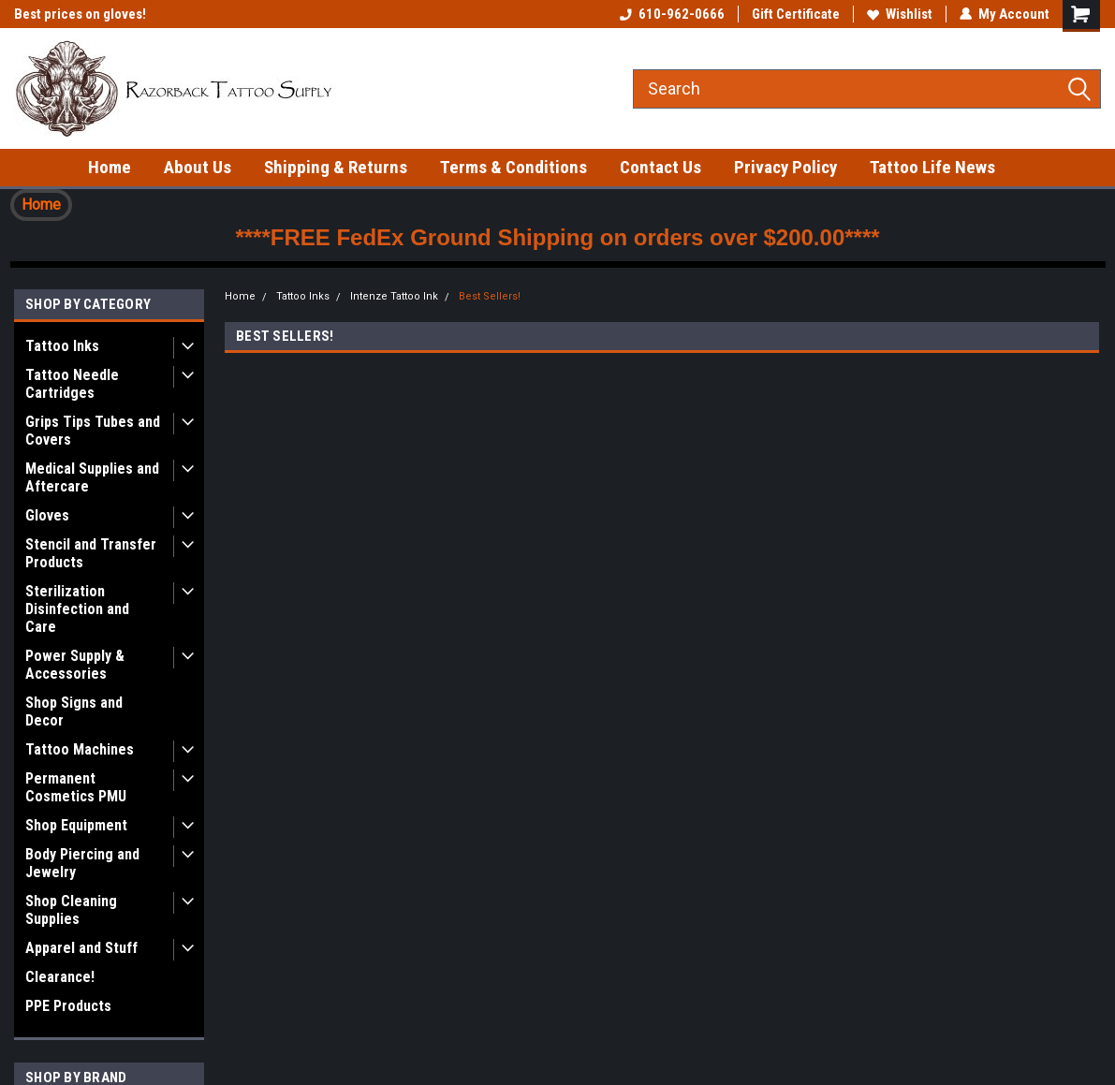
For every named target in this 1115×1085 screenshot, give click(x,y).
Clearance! (60, 977)
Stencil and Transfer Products (90, 553)
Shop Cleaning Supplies (71, 910)
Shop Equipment (76, 825)
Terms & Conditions (513, 167)
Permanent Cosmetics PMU (75, 787)
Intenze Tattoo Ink (394, 296)
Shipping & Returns (335, 167)
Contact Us (660, 167)
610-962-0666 (672, 14)
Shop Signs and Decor (74, 711)
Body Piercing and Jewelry (82, 863)
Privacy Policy (785, 167)
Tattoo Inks (62, 346)
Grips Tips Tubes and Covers (92, 430)
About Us (197, 167)
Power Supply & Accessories (75, 664)
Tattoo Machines (79, 749)
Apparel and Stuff (81, 948)
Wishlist (899, 14)
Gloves (47, 515)
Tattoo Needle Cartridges (72, 384)
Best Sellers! (490, 296)
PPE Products (68, 1006)
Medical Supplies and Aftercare (92, 477)
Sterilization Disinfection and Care (77, 609)
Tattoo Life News (932, 167)
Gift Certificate (796, 14)
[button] (41, 205)
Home (109, 167)
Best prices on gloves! (80, 14)
